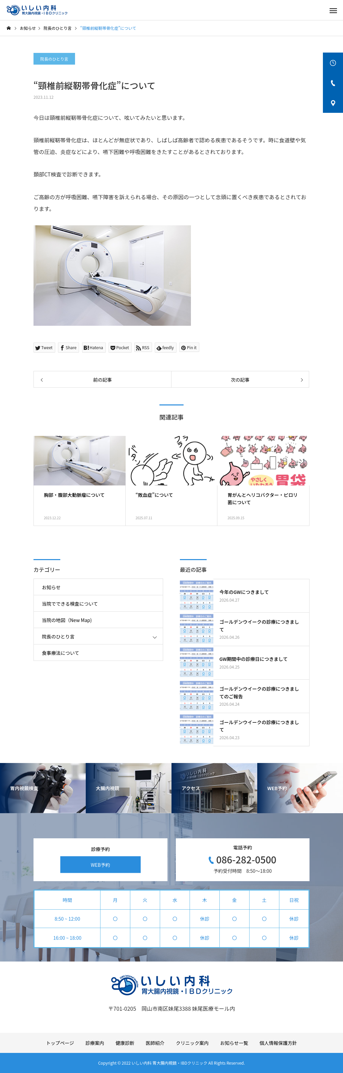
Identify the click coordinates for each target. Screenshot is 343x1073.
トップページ (60, 1043)
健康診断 (125, 1043)
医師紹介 (155, 1043)
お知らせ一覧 (234, 1043)
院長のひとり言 (54, 59)
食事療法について (60, 652)
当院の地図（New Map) (67, 620)
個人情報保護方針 (278, 1043)
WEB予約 (100, 864)
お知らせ (51, 587)
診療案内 (94, 1043)
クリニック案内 (192, 1043)
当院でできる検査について (70, 603)
